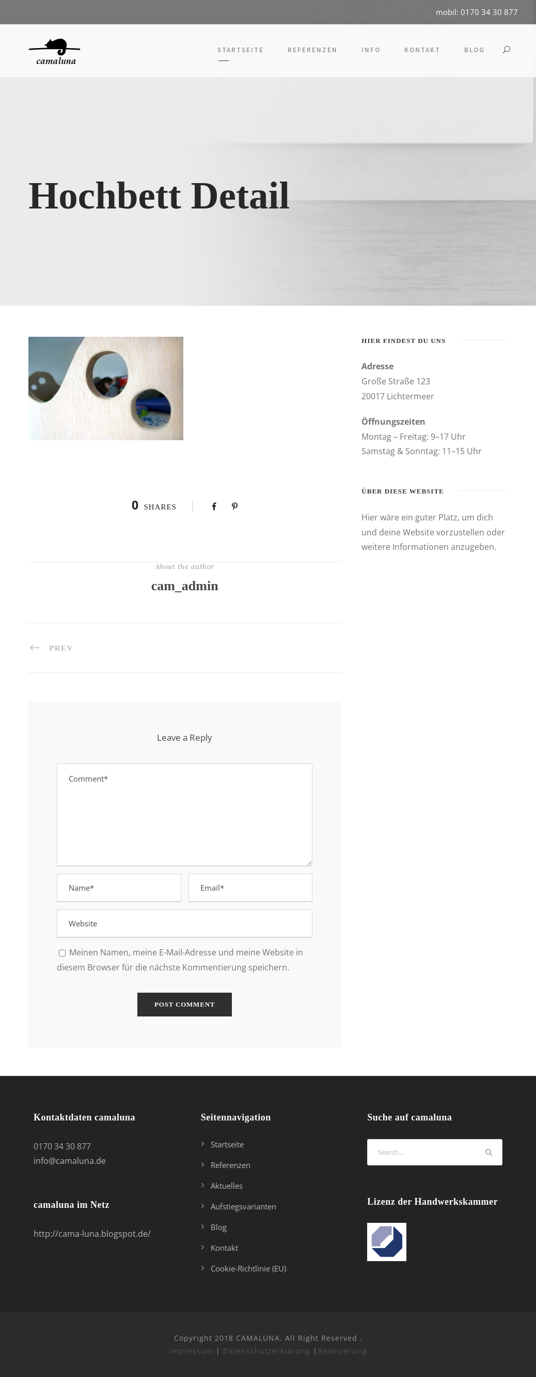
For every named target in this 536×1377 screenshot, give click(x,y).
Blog (474, 50)
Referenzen (313, 50)
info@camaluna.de (70, 1160)
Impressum (191, 1351)
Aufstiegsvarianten (243, 1206)
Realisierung (342, 1351)
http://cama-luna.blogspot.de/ (92, 1233)
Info (371, 50)
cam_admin (184, 585)
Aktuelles (227, 1185)
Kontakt (422, 50)
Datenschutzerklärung (266, 1351)
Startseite (240, 50)
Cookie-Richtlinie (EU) (248, 1268)
